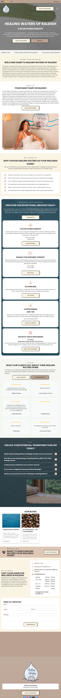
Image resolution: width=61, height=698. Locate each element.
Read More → (7, 542)
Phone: (33, 609)
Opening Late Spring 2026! (30, 687)
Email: (5, 609)
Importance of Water (11, 530)
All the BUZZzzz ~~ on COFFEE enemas (30, 531)
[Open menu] (57, 8)
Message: (6, 614)
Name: (5, 604)
